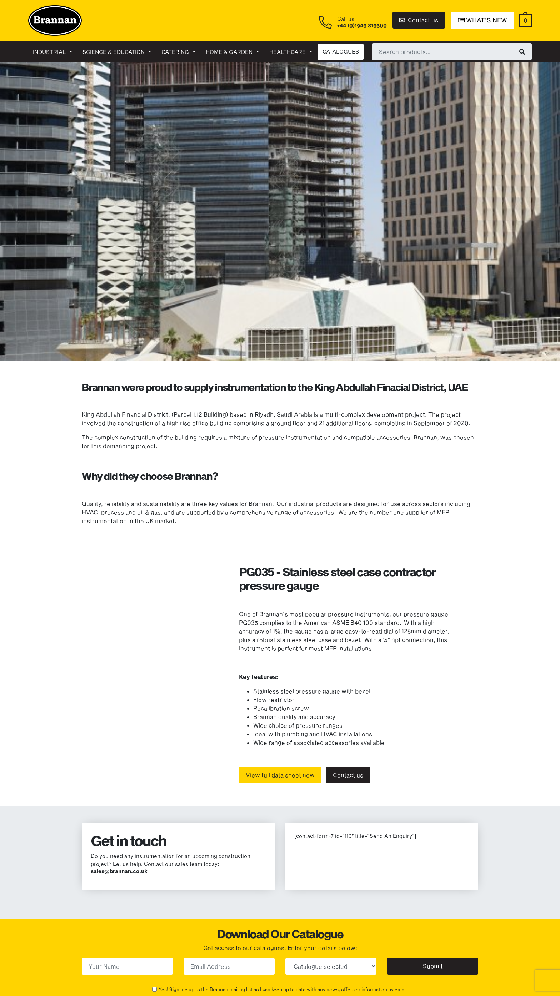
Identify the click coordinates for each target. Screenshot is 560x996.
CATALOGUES (340, 51)
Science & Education (117, 52)
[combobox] (452, 51)
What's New (482, 20)
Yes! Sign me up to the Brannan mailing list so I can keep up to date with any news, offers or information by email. (283, 989)
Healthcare (291, 52)
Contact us (418, 19)
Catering (178, 52)
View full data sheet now (280, 774)
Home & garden (233, 52)
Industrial (53, 52)
